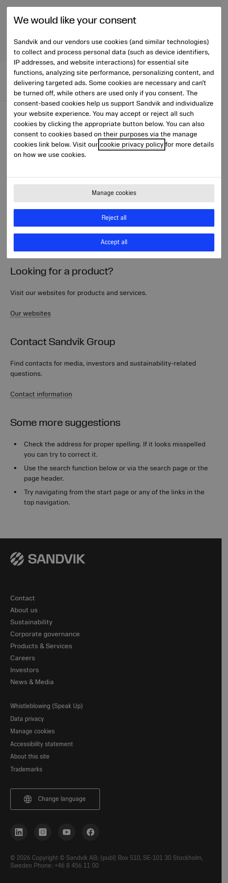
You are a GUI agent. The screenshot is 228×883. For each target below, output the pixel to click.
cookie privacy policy (132, 144)
